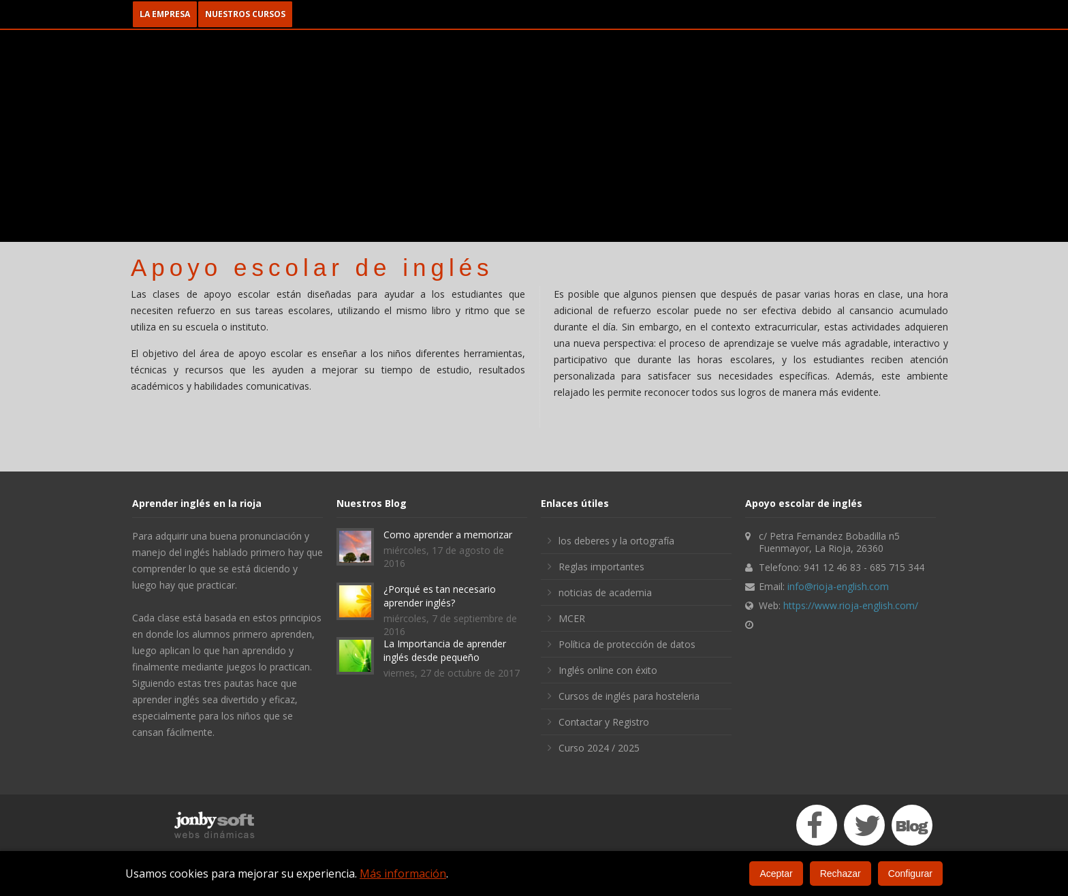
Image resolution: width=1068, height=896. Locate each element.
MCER (572, 618)
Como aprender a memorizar (447, 534)
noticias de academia (605, 592)
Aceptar (775, 873)
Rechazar (840, 873)
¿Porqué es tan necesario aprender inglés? (439, 596)
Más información (403, 873)
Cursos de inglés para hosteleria (629, 696)
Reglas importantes (601, 566)
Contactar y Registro (604, 721)
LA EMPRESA (165, 14)
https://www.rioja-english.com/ (850, 605)
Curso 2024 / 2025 (599, 747)
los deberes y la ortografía (616, 540)
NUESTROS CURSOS (245, 14)
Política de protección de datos (627, 644)
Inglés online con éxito (608, 670)
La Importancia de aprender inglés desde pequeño (444, 650)
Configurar (910, 873)
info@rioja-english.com (838, 586)
